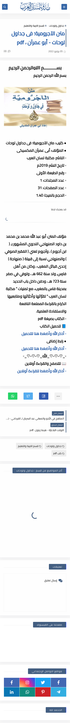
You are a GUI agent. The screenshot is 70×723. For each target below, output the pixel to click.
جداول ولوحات (56, 25)
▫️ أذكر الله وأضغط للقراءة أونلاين (41, 370)
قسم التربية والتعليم (34, 25)
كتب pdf (58, 453)
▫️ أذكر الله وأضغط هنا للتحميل (43, 333)
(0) (7, 51)
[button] (43, 396)
